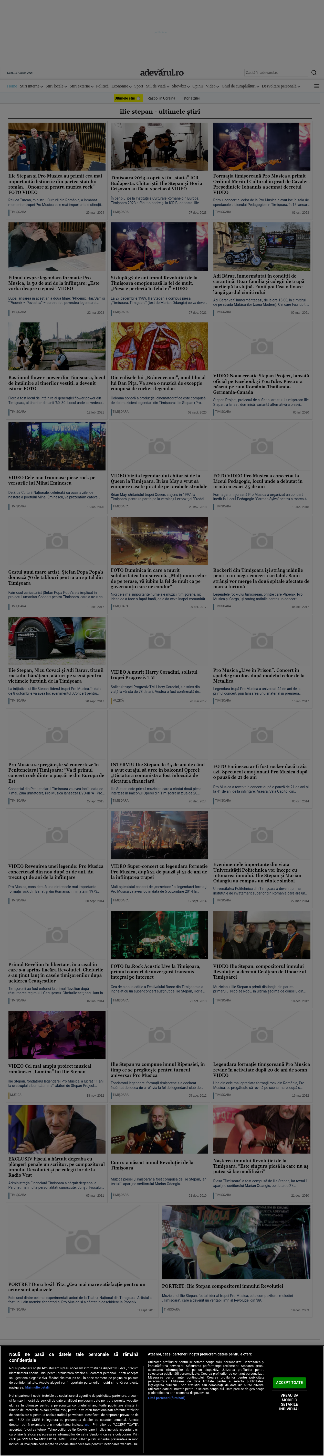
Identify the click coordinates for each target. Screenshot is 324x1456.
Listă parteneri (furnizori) (166, 1398)
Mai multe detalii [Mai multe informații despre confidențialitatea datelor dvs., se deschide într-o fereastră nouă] (37, 1387)
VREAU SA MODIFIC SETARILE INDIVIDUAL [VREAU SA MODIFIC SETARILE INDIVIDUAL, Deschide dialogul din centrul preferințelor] (289, 1402)
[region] (162, 1400)
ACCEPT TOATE (289, 1382)
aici (87, 1424)
